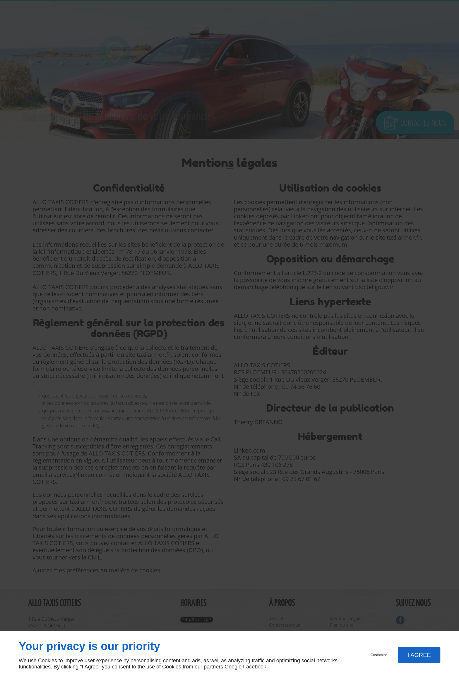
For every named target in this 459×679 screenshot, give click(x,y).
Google (233, 667)
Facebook (254, 667)
